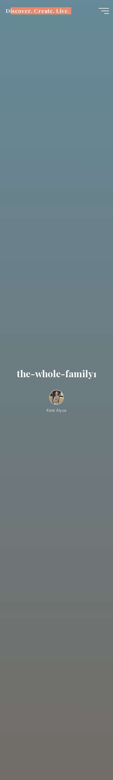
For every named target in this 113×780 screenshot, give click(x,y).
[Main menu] (104, 11)
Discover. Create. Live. (38, 10)
